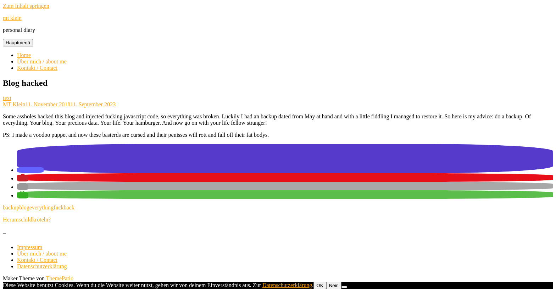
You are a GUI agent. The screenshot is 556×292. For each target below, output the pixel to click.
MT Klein (14, 104)
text (7, 98)
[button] (30, 170)
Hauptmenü (18, 42)
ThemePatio (59, 278)
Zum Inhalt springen (26, 6)
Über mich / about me (42, 61)
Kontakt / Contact (37, 68)
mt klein (12, 18)
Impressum (29, 247)
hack (69, 207)
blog (24, 207)
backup (11, 207)
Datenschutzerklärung (42, 266)
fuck (58, 207)
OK (319, 285)
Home (24, 55)
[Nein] (344, 287)
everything (41, 207)
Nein (334, 285)
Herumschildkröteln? (27, 220)
